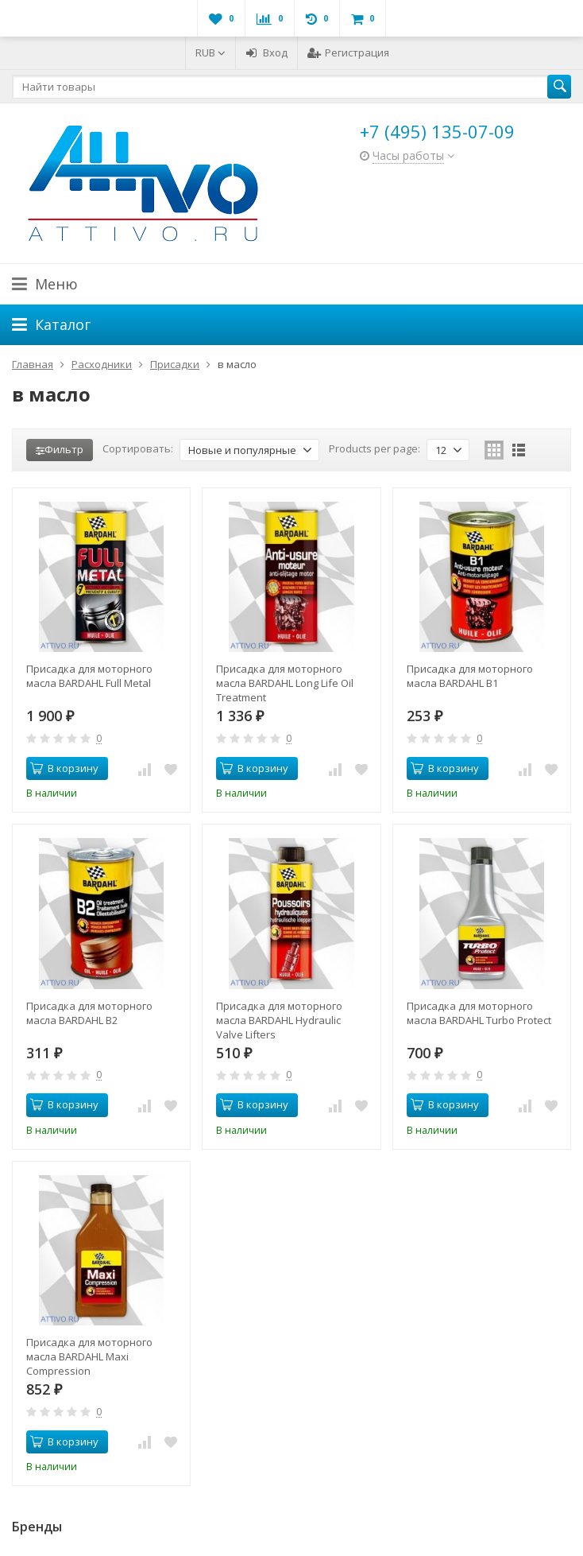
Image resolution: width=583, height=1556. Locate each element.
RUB (210, 52)
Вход (266, 52)
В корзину (64, 768)
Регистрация (348, 52)
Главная (32, 364)
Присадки (174, 364)
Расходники (101, 364)
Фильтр (59, 449)
